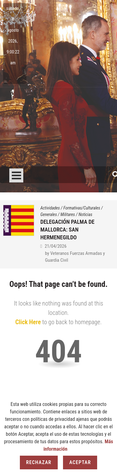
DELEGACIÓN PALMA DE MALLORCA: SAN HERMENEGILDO (67, 230)
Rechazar (39, 462)
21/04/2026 (55, 246)
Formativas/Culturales (81, 207)
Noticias (85, 214)
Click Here (28, 322)
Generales (48, 214)
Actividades (50, 207)
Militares (68, 214)
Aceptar (80, 462)
